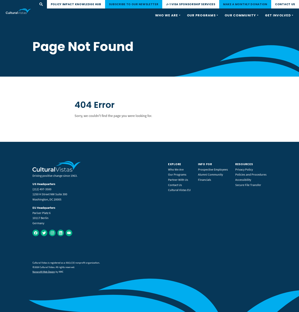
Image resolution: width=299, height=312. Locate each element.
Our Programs (177, 174)
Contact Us (285, 4)
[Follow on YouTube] (69, 233)
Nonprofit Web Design (43, 271)
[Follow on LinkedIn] (60, 233)
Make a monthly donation (245, 4)
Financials (204, 180)
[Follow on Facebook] (35, 233)
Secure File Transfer (248, 185)
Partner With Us (178, 180)
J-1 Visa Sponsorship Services (190, 4)
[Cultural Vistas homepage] (18, 11)
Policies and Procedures (251, 174)
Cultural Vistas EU (179, 190)
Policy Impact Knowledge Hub (76, 4)
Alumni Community (210, 174)
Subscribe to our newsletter (133, 4)
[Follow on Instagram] (52, 233)
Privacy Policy (244, 169)
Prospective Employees (213, 169)
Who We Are (176, 169)
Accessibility (243, 180)
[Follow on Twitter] (44, 233)
